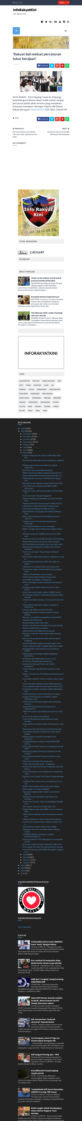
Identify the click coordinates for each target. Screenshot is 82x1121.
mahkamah (36, 385)
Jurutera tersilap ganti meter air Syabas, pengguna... (38, 652)
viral (38, 398)
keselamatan (54, 376)
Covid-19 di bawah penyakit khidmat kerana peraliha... (40, 707)
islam (46, 372)
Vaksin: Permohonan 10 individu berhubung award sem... (43, 662)
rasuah (38, 393)
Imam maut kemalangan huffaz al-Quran (38, 496)
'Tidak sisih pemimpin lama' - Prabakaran (38, 751)
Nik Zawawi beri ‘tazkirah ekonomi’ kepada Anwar (43, 1007)
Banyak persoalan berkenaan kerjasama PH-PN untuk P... (41, 740)
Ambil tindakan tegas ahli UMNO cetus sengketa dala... (42, 797)
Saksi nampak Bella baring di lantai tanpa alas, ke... (42, 463)
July (25, 434)
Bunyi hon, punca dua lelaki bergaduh (37, 457)
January (26, 850)
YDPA (45, 398)
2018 (23, 861)
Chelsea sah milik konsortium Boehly (37, 597)
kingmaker (35, 381)
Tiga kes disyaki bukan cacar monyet (37, 561)
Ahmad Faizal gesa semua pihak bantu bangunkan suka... (42, 760)
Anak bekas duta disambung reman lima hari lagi (41, 716)
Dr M (21, 372)
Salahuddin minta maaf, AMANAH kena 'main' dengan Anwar (46, 930)
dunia (28, 372)
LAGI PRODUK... (25, 914)
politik (22, 393)
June (25, 437)
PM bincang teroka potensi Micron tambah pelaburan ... (39, 453)
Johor (31, 376)
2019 (23, 858)
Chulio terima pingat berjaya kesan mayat (39, 564)
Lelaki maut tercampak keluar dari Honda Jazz (40, 554)
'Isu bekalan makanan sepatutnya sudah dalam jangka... (41, 720)
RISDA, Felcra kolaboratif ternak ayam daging (40, 773)
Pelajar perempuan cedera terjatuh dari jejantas (41, 806)
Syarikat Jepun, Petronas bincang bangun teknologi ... (39, 509)
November (27, 424)
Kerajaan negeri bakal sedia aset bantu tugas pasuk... (40, 575)
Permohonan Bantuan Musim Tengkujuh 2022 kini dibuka (42, 755)
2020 (23, 855)
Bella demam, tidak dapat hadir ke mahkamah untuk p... (43, 545)
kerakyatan (41, 376)
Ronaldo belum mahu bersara (45, 284)
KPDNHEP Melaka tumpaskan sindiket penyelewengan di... (38, 822)
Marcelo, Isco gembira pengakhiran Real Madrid (41, 604)
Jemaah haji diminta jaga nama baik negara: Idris (41, 630)
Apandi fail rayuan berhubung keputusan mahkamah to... (39, 695)
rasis (30, 393)
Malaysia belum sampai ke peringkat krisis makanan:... (39, 725)
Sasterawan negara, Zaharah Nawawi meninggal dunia (42, 557)
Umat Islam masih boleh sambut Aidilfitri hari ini (41, 579)
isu (52, 372)
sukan (55, 393)
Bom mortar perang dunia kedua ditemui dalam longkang (41, 626)
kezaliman (23, 381)
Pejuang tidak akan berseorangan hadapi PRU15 (42, 490)
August (26, 432)
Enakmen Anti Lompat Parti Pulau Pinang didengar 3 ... (43, 765)
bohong (36, 368)
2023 (23, 416)
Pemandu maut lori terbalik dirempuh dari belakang (43, 526)
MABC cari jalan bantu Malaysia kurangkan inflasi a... (42, 517)
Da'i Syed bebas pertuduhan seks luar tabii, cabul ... (43, 531)
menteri (47, 385)
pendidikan (33, 389)
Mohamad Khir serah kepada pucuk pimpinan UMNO (40, 637)
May (25, 440)
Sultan (22, 398)
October (27, 426)
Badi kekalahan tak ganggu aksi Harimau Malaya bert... (41, 500)
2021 (23, 852)
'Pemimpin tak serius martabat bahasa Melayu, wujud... (41, 818)
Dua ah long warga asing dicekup (35, 704)
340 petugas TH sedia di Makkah (35, 776)
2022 (23, 418)
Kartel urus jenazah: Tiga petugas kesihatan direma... (40, 540)
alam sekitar (24, 368)
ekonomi (37, 372)
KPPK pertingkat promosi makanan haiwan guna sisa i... (42, 570)
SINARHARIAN (18, 99)
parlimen (57, 385)
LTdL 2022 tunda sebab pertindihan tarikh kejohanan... (39, 474)
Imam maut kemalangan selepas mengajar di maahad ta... (40, 593)
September (28, 429)
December (27, 421)
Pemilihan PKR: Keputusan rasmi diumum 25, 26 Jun (42, 770)
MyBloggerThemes (62, 1117)
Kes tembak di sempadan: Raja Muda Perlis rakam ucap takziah (46, 949)
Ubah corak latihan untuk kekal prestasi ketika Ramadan (46, 266)
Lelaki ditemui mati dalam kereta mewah (38, 618)
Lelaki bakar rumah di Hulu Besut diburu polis (40, 493)
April (25, 842)
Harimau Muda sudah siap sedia (35, 610)
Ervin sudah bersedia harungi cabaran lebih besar (42, 673)
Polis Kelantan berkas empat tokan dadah (39, 814)
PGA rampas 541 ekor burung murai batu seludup (42, 834)
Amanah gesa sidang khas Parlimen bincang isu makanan (41, 535)
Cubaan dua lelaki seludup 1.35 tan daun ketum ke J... (42, 588)
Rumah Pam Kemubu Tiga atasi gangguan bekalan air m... (42, 790)
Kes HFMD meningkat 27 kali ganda (36, 567)
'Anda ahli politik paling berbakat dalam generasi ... (42, 671)
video (30, 398)
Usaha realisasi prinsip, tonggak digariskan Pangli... (43, 633)
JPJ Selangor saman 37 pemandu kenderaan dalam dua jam (42, 583)
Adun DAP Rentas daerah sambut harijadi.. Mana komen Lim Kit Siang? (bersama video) (46, 988)
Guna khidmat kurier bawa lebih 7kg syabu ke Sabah (40, 550)
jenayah (22, 376)
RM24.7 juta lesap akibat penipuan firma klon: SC (42, 460)
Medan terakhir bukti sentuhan (35, 615)
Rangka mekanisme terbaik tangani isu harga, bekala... (40, 600)
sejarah (47, 393)
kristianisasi (47, 381)
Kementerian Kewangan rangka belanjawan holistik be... (40, 642)
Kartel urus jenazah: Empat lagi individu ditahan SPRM (41, 622)
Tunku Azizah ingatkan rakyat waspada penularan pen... (42, 802)
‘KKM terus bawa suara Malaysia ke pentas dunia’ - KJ (43, 700)
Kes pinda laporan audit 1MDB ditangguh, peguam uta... (43, 838)
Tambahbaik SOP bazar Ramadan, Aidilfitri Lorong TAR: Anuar (47, 1077)
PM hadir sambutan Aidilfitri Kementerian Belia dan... (41, 522)
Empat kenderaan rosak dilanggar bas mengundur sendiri (42, 827)
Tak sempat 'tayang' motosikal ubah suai (38, 794)
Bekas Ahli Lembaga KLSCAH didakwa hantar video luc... (40, 505)
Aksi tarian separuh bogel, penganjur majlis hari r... (42, 831)
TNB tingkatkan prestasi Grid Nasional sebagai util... (41, 466)
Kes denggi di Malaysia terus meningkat (38, 513)
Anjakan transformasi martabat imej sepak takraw (42, 612)
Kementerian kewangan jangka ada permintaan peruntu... (41, 690)
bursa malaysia (49, 368)
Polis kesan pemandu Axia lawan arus (37, 748)
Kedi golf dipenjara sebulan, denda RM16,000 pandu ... (40, 730)
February (27, 847)
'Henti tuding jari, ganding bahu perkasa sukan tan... (41, 657)
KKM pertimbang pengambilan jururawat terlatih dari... (42, 487)
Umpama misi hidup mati (32, 607)
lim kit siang (24, 385)
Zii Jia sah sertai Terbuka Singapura (36, 483)
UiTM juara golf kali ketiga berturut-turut (39, 646)
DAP (59, 368)
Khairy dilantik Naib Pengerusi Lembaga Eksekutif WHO (42, 735)
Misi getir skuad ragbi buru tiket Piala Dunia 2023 (42, 470)
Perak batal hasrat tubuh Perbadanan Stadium (41, 681)
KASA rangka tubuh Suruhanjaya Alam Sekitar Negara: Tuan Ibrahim (46, 1098)
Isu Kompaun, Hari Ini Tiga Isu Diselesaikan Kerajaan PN (45, 1026)
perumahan (45, 389)
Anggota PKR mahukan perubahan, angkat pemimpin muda (39, 685)
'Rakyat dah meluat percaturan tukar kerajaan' (41, 529)
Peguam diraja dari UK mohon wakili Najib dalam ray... (41, 444)
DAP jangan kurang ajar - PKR (45, 1041)
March (26, 844)
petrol (56, 389)
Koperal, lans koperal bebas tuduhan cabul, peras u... (42, 810)
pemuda (22, 389)
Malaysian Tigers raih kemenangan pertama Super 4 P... (42, 479)
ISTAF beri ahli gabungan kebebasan (37, 648)
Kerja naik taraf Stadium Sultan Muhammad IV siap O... (43, 712)
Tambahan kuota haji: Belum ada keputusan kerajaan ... (40, 785)
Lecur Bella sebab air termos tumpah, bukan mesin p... (42, 667)
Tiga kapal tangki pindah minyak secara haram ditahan (41, 780)
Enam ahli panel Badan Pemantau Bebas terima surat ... (41, 744)
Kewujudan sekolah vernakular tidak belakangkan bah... (42, 677)
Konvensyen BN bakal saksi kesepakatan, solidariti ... (43, 448)
